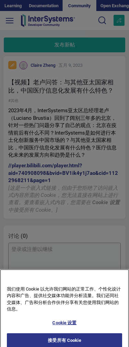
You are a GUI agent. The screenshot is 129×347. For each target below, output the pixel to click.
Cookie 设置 (64, 325)
